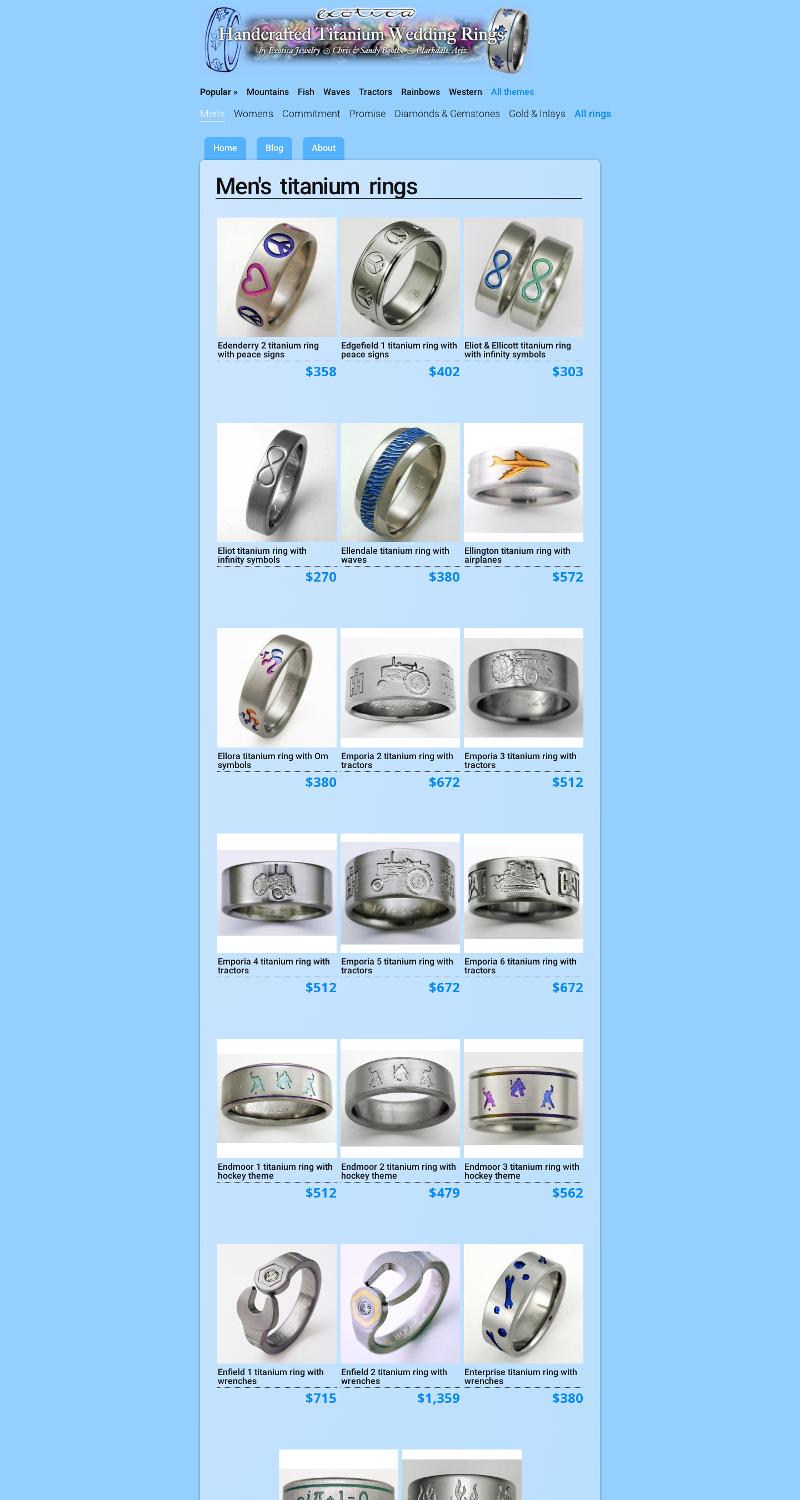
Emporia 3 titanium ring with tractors (520, 760)
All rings (592, 113)
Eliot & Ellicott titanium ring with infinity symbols (517, 349)
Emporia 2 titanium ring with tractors (397, 760)
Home (225, 148)
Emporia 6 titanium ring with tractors (520, 965)
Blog (274, 148)
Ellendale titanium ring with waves (395, 555)
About (324, 148)
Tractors (375, 92)
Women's (253, 113)
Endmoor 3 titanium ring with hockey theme (521, 1170)
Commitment (311, 113)
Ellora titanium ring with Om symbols (273, 760)
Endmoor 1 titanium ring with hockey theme (275, 1170)
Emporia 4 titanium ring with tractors (274, 965)
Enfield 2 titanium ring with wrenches (394, 1376)
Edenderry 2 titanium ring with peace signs (268, 349)
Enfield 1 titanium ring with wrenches (271, 1376)
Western (465, 92)
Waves (336, 92)
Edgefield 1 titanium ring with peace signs (399, 349)
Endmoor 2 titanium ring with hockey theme (398, 1170)
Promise (367, 113)
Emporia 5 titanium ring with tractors (397, 965)
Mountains (268, 92)
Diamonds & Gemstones (447, 113)
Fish (306, 92)
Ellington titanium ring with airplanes (517, 555)
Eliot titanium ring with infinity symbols (262, 555)
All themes (512, 92)
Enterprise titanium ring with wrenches (520, 1376)
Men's (212, 113)
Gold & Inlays (537, 113)
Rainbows (420, 92)
